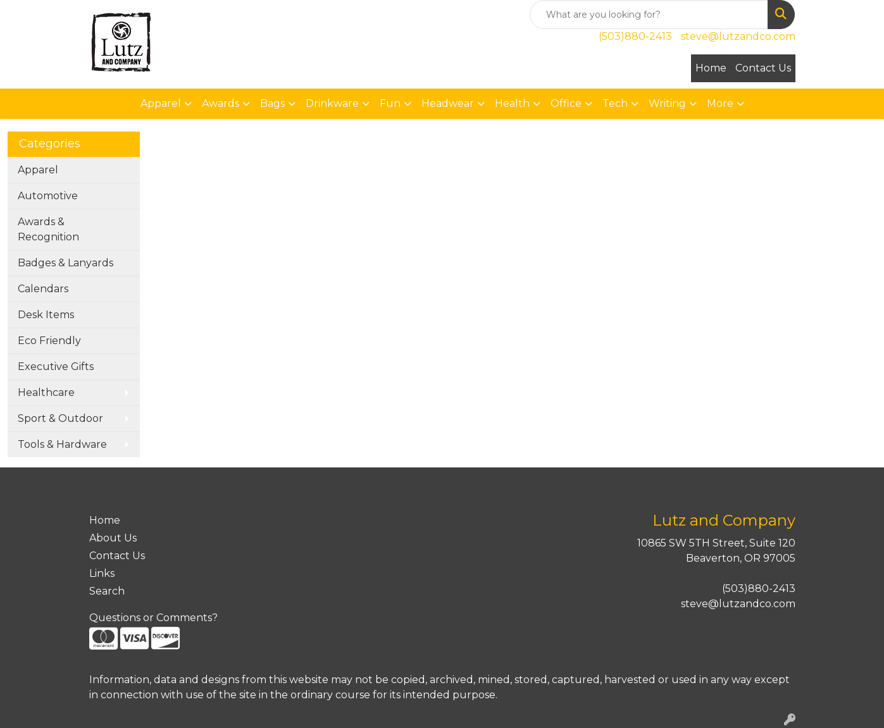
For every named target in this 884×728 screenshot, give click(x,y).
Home (710, 68)
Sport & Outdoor (60, 418)
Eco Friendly (49, 341)
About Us (113, 538)
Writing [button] (667, 103)
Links (102, 573)
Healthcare (46, 392)
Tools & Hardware (62, 444)
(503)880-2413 (635, 36)
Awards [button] (220, 103)
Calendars (43, 289)
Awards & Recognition (48, 229)
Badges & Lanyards (65, 263)
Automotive (48, 196)
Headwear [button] (447, 103)
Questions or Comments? (153, 618)
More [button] (720, 103)
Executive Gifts (56, 367)
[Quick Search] (649, 14)
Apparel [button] (160, 103)
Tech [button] (615, 103)
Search (107, 591)
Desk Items (46, 315)
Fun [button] (390, 103)
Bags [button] (272, 103)
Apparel (38, 170)
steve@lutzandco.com (738, 36)
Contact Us (763, 68)
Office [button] (566, 103)
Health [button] (512, 103)
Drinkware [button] (332, 103)
